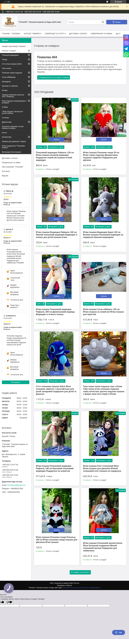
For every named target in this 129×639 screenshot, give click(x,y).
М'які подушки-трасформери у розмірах (14, 102)
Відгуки (5, 176)
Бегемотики (6, 137)
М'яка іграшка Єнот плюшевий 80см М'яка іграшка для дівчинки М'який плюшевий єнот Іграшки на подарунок (102, 468)
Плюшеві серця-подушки (12, 73)
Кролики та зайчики (10, 86)
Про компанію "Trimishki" (12, 167)
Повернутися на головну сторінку (54, 77)
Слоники (5, 118)
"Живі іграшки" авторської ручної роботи (12, 112)
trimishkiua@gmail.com (16, 485)
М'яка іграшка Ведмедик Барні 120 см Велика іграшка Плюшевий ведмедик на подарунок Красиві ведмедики (103, 234)
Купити (56, 140)
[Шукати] (103, 22)
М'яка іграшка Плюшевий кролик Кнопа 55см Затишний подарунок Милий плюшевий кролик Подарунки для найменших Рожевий (16, 256)
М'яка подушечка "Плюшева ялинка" (13, 147)
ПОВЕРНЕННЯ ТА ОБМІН (101, 34)
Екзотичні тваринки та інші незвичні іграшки (12, 127)
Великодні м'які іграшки (11, 152)
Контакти (6, 171)
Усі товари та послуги (79, 572)
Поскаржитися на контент (72, 588)
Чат (118, 632)
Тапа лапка (6, 68)
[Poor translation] (9, 602)
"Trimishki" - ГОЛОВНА (11, 34)
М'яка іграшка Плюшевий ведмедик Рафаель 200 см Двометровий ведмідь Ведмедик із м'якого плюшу (55, 311)
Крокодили (6, 82)
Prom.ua (76, 583)
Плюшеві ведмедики (10, 55)
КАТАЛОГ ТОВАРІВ (32, 34)
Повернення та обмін (11, 162)
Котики (4, 90)
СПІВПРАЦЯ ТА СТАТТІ (54, 34)
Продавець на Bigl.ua (64, 585)
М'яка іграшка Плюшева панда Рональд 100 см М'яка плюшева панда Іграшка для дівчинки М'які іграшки (56, 539)
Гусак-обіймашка (9, 77)
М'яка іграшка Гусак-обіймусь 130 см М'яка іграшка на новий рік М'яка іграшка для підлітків (103, 311)
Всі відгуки (15, 382)
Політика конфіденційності (91, 588)
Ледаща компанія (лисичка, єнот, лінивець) (13, 96)
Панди (4, 60)
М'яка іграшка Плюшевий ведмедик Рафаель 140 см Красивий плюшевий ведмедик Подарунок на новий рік (54, 468)
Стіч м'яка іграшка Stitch (12, 64)
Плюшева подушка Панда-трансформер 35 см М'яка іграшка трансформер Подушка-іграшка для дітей (16, 340)
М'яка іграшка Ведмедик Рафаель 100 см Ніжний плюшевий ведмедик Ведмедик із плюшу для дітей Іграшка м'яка (56, 234)
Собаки (5, 107)
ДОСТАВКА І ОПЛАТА (78, 34)
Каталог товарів (9, 51)
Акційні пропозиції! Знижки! (14, 46)
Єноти (4, 133)
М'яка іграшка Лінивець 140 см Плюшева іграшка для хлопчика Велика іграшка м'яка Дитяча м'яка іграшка (16, 215)
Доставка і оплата (10, 158)
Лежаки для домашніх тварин (14, 141)
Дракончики (6, 122)
